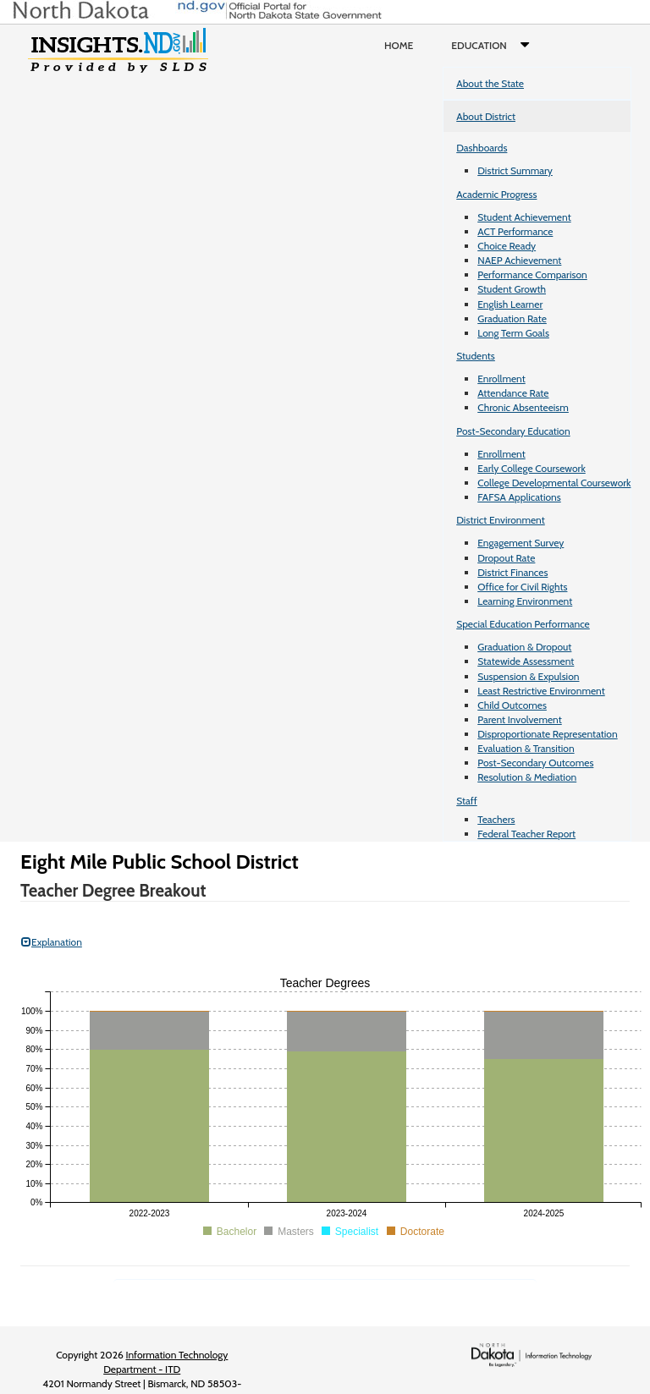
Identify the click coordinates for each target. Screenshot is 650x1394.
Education (494, 46)
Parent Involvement (519, 719)
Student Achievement (523, 217)
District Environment (500, 519)
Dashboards (481, 147)
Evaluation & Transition (525, 748)
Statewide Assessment (525, 661)
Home (398, 45)
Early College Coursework (531, 468)
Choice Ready (506, 245)
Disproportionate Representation (547, 733)
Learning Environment (524, 601)
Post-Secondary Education (513, 431)
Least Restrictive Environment (541, 690)
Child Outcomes (512, 705)
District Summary (515, 170)
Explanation (51, 942)
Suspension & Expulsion (528, 676)
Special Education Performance (523, 623)
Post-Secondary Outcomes (535, 762)
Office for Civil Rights (522, 586)
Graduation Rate (512, 318)
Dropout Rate (506, 558)
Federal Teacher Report (526, 833)
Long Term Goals (513, 333)
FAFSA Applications (519, 497)
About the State (490, 83)
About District (485, 116)
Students (475, 355)
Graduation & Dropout (524, 646)
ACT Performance (515, 231)
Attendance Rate (512, 393)
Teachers (496, 819)
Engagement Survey (520, 542)
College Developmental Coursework (554, 482)
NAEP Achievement (519, 260)
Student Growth (511, 289)
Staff (466, 800)
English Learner (510, 304)
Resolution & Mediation (526, 777)
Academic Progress (496, 194)
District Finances (512, 572)
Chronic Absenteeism (523, 407)
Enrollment (501, 378)
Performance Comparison (532, 274)
